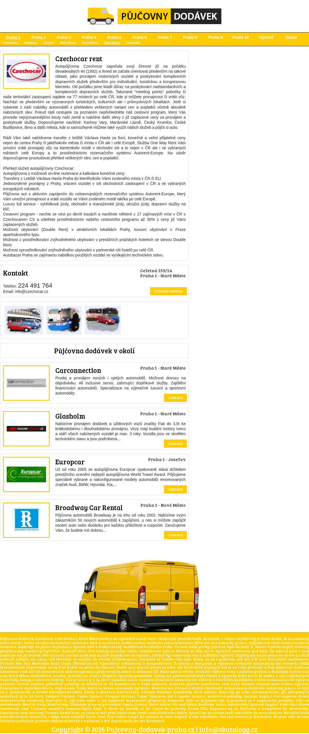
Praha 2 (38, 37)
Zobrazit (175, 398)
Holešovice (10, 42)
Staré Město (112, 42)
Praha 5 (114, 37)
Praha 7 (165, 37)
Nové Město (90, 42)
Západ (291, 37)
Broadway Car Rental (89, 507)
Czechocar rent (78, 58)
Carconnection (78, 370)
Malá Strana (68, 42)
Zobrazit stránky (168, 291)
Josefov (48, 42)
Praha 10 (241, 37)
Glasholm (70, 416)
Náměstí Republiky (174, 691)
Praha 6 (140, 37)
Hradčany (30, 42)
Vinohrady (133, 42)
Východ (266, 37)
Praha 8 (190, 37)
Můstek (182, 650)
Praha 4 (89, 37)
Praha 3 (64, 37)
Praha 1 (13, 37)
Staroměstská (12, 667)
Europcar (70, 461)
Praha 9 (215, 37)
